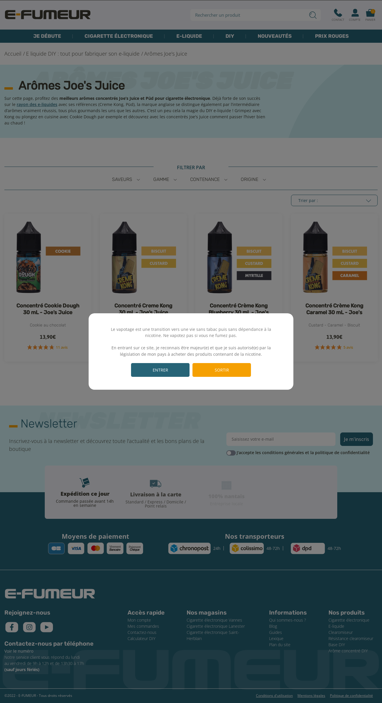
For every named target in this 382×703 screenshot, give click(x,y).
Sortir (222, 370)
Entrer (160, 370)
